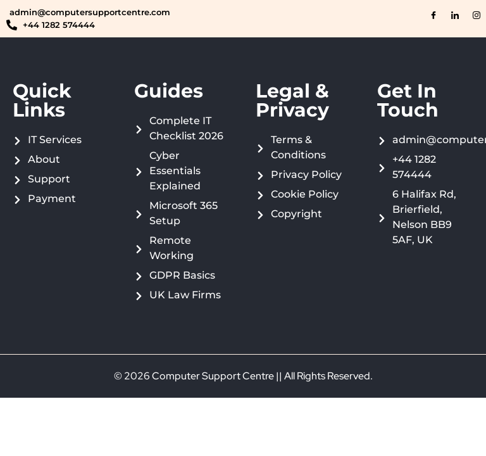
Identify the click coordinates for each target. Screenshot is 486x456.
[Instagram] (476, 15)
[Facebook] (433, 15)
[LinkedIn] (455, 15)
